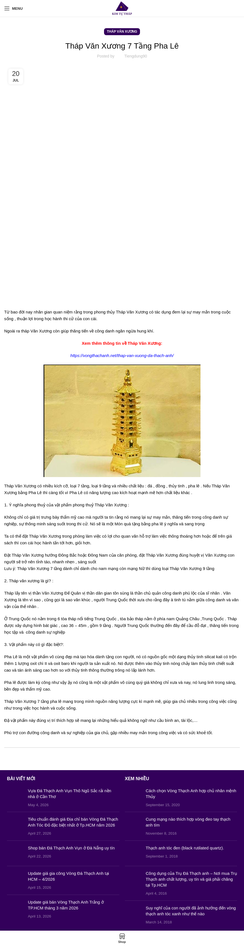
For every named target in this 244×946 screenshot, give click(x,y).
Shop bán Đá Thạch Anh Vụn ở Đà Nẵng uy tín (71, 848)
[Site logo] (122, 8)
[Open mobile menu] (13, 8)
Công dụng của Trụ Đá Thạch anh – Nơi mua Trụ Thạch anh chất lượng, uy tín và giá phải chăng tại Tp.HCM (191, 879)
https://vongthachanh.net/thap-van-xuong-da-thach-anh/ (121, 355)
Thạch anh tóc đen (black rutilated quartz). (185, 848)
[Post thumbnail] (15, 798)
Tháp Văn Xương (122, 31)
